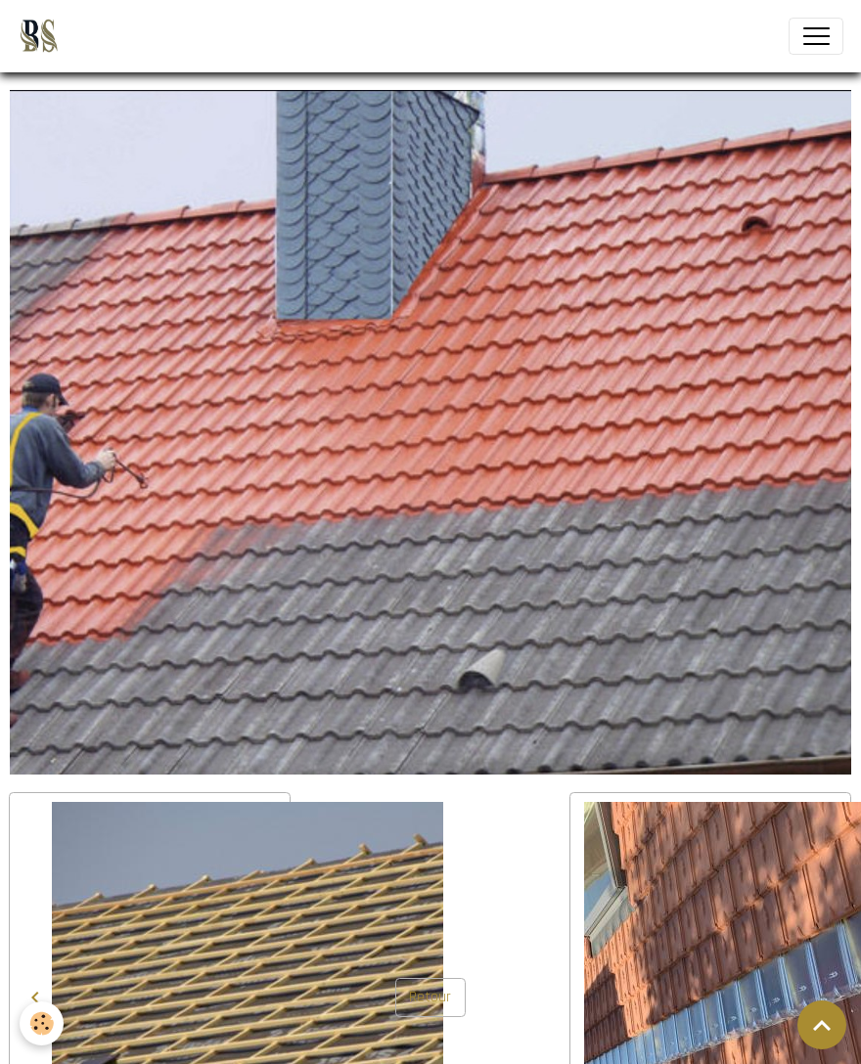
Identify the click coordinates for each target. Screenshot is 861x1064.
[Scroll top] (821, 1024)
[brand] (43, 36)
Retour (430, 996)
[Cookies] (42, 1023)
